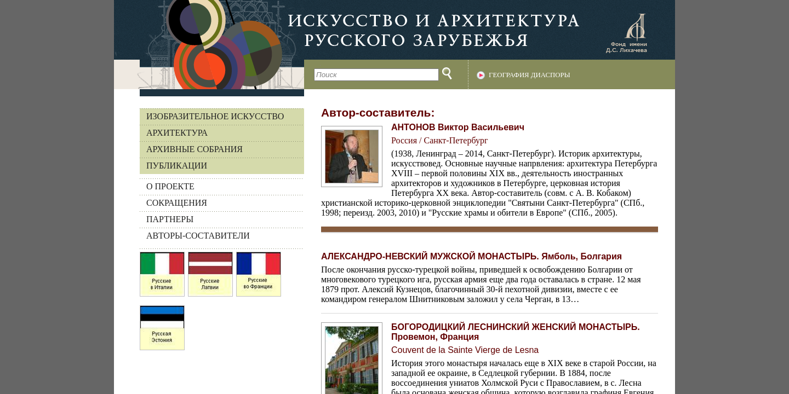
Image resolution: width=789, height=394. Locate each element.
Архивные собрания (194, 149)
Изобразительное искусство (215, 116)
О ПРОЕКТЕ (170, 186)
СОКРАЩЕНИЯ (176, 202)
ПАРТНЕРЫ (169, 219)
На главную (209, 44)
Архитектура (177, 132)
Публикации (176, 165)
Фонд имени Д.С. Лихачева (626, 32)
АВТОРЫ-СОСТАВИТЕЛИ (198, 235)
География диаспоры (529, 75)
